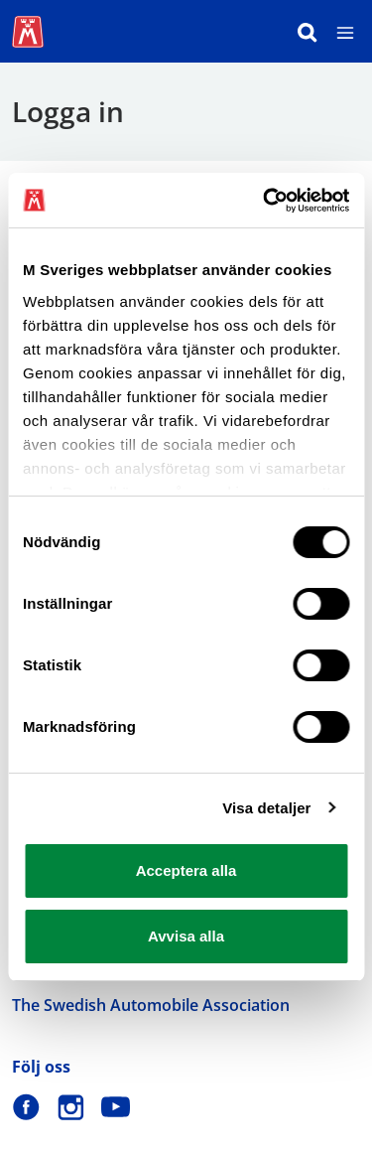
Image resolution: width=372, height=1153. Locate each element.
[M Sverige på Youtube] (115, 1106)
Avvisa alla (186, 936)
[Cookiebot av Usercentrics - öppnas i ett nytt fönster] (265, 201)
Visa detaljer (266, 807)
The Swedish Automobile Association (151, 1005)
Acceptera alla (186, 870)
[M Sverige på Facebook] (26, 1106)
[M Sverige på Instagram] (71, 1106)
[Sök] (307, 31)
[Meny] (345, 31)
